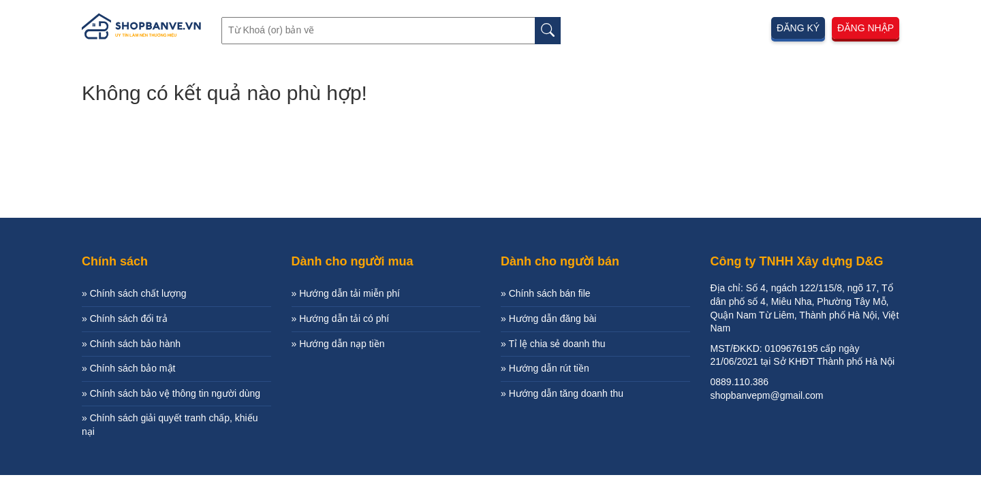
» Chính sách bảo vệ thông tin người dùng (171, 393)
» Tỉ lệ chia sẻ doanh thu (553, 343)
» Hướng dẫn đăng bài (548, 318)
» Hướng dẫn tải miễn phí (346, 293)
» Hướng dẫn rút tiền (545, 368)
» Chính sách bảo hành (131, 343)
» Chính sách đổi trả (125, 318)
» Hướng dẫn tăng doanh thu (562, 393)
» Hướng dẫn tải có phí (341, 318)
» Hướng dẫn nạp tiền (338, 343)
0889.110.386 (740, 381)
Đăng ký (798, 27)
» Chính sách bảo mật (128, 368)
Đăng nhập (865, 27)
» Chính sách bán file (546, 293)
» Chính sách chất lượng (134, 293)
